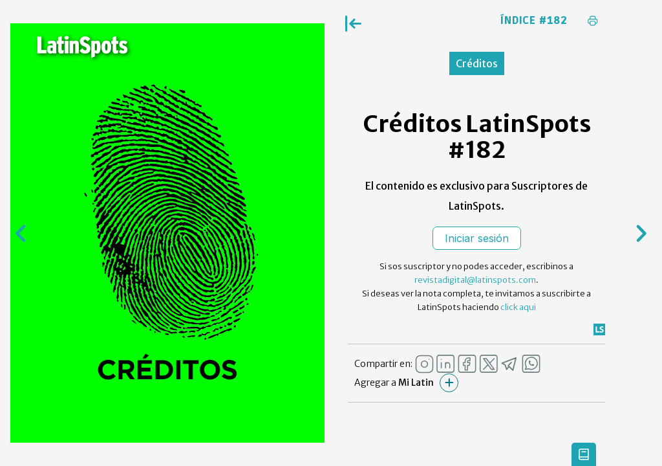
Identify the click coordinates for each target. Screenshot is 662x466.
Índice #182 (534, 20)
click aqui (518, 307)
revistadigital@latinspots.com (475, 279)
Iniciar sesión (477, 238)
